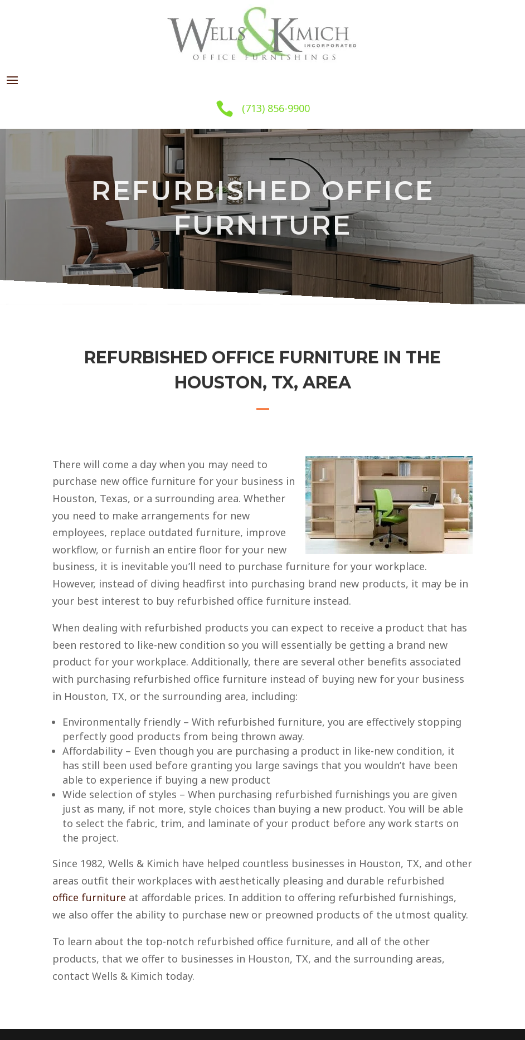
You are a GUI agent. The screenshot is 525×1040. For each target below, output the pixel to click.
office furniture (89, 897)
